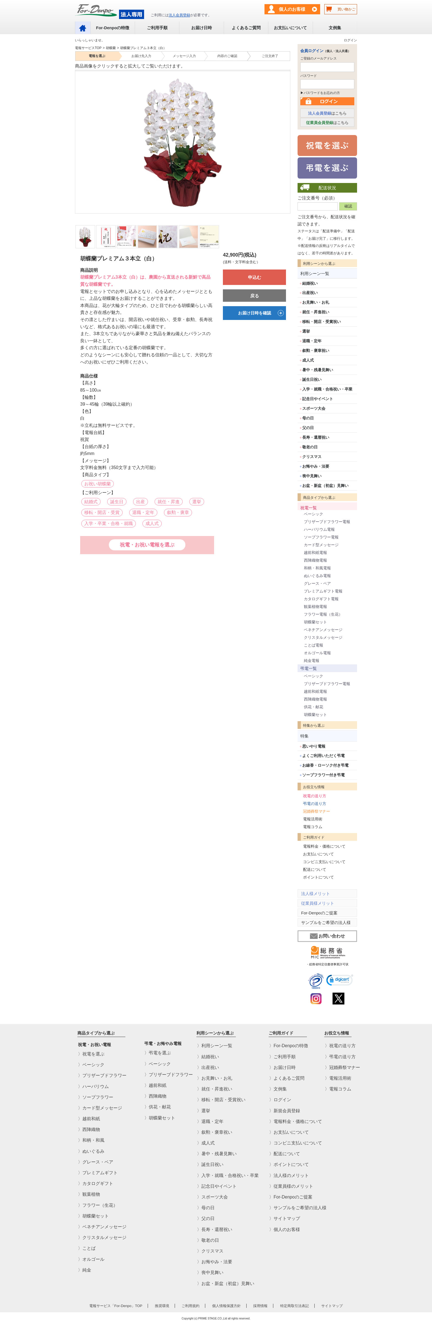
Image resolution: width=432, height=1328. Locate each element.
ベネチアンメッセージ (323, 629)
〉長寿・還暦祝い (214, 1229)
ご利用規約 (190, 1306)
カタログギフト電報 (321, 599)
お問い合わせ (327, 936)
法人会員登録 (179, 15)
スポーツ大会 (313, 408)
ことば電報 (313, 645)
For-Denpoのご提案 (319, 913)
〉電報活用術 (338, 1078)
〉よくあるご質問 (286, 1078)
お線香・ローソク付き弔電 (325, 765)
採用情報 (260, 1306)
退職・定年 (143, 512)
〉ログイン (280, 1100)
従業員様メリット (317, 903)
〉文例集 (278, 1089)
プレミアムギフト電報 (323, 591)
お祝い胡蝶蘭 (97, 483)
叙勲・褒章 (178, 512)
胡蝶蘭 (111, 48)
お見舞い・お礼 (315, 302)
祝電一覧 (308, 507)
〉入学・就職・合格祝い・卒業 (228, 1175)
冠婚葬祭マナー (316, 811)
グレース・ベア (317, 583)
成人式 (152, 523)
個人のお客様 (292, 9)
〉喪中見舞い (210, 1272)
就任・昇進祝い (315, 312)
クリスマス (312, 456)
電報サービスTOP (88, 48)
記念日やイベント (317, 399)
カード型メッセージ (321, 545)
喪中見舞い (312, 476)
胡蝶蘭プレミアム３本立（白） (143, 48)
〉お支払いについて (289, 1132)
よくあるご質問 (246, 27)
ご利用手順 (157, 27)
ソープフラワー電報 (321, 537)
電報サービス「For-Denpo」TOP (115, 1306)
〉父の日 (206, 1218)
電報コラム (312, 827)
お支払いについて (290, 27)
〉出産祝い (208, 1067)
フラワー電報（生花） (323, 614)
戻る (254, 295)
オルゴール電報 (317, 653)
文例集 (335, 27)
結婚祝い (310, 283)
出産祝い (310, 292)
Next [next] (286, 138)
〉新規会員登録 (284, 1110)
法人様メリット (315, 893)
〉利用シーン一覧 (214, 1046)
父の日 (308, 427)
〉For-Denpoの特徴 (288, 1046)
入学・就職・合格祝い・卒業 (327, 389)
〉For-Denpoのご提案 (290, 1197)
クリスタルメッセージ (323, 637)
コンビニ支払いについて (324, 862)
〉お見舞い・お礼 (214, 1078)
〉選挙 (203, 1110)
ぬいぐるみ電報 (317, 575)
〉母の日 (206, 1207)
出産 (140, 501)
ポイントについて (318, 877)
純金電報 (311, 660)
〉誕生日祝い (210, 1164)
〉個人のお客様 (284, 1229)
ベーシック (313, 514)
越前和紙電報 (315, 552)
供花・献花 (313, 707)
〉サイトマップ (284, 1218)
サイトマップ (332, 1306)
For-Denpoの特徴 (112, 27)
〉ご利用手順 (282, 1056)
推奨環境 (162, 1306)
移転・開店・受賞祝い (321, 321)
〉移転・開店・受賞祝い (221, 1100)
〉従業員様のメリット (291, 1186)
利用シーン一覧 (314, 273)
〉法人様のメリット (289, 1175)
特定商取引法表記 (294, 1306)
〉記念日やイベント (217, 1186)
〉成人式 (206, 1143)
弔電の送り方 (314, 803)
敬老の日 (310, 447)
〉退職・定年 (210, 1121)
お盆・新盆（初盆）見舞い (325, 485)
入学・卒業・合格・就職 (108, 523)
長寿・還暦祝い (315, 437)
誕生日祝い (312, 379)
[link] (339, 980)
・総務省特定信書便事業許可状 (327, 964)
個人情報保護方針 (226, 1306)
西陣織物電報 (315, 560)
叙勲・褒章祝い (315, 350)
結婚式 (91, 501)
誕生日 (116, 501)
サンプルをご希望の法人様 (326, 922)
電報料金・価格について (324, 846)
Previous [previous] (78, 138)
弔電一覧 (308, 668)
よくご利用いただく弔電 (323, 755)
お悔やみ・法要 (315, 466)
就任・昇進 (169, 501)
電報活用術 (312, 819)
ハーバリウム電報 (319, 529)
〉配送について (284, 1154)
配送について (314, 869)
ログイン (350, 40)
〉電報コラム (338, 1089)
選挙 (196, 501)
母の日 (308, 418)
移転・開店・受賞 (102, 512)
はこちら (327, 113)
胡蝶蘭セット (315, 622)
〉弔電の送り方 (340, 1056)
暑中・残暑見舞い (317, 370)
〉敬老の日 (208, 1240)
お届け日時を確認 (261, 313)
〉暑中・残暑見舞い (217, 1154)
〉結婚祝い (208, 1056)
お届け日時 (201, 27)
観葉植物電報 (315, 606)
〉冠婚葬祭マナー (342, 1067)
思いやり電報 (313, 746)
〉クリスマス (210, 1251)
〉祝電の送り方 (340, 1046)
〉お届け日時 (282, 1067)
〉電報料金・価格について (295, 1121)
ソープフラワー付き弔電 (323, 775)
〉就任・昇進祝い (214, 1089)
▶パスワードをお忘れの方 (320, 93)
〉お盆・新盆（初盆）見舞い (225, 1283)
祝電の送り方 (314, 796)
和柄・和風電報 (317, 568)
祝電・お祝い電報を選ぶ (147, 545)
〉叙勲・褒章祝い (214, 1132)
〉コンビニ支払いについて (295, 1143)
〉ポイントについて (289, 1164)
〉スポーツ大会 (212, 1197)
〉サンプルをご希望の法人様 (297, 1207)
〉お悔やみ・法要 (214, 1261)
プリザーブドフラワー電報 (327, 521)
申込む (254, 277)
